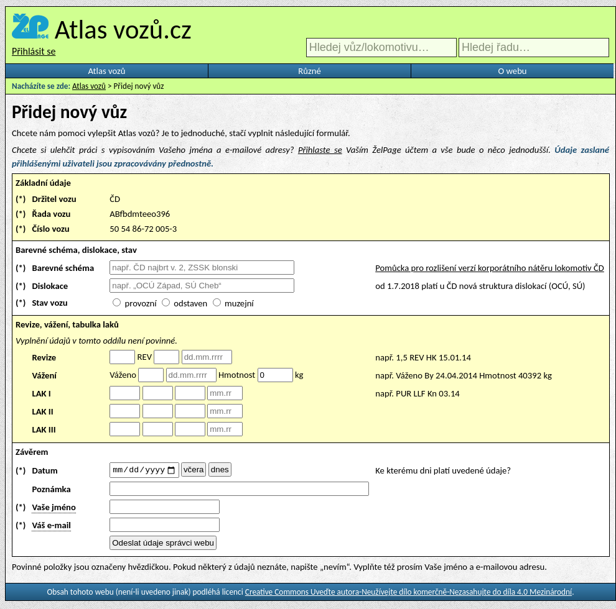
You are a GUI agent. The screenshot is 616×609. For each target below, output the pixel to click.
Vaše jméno (53, 509)
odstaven (190, 303)
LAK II (42, 411)
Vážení (44, 375)
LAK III (43, 429)
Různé (309, 70)
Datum (44, 471)
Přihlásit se (33, 51)
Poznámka (51, 491)
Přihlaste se (320, 149)
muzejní (239, 303)
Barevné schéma (63, 267)
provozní (141, 303)
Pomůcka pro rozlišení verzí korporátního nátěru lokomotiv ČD (489, 267)
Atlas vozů (107, 70)
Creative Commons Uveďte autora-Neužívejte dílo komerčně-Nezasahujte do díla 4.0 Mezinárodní (408, 593)
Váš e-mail (51, 527)
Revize (44, 357)
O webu (512, 70)
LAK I (41, 393)
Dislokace (50, 285)
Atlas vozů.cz (123, 29)
